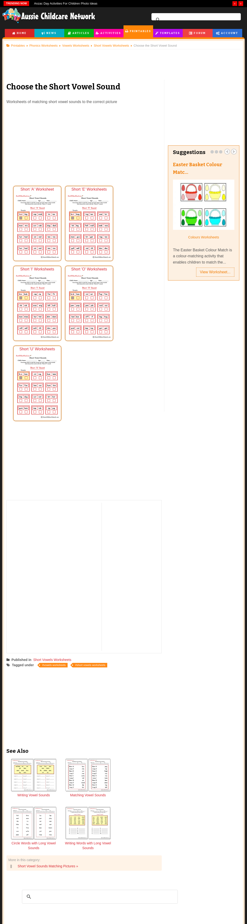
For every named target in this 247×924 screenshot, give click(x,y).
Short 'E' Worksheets (85, 221)
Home (22, 33)
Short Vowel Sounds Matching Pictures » (50, 728)
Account (229, 33)
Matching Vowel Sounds (65, 708)
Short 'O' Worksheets (37, 296)
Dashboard (204, 919)
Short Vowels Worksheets (54, 570)
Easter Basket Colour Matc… (196, 168)
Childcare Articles (28, 919)
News (51, 33)
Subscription (214, 909)
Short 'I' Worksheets (132, 221)
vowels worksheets (57, 575)
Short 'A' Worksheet (37, 221)
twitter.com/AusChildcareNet (89, 879)
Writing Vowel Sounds (27, 708)
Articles (80, 33)
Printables (140, 31)
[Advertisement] (123, 62)
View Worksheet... (213, 272)
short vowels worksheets (93, 575)
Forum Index (160, 919)
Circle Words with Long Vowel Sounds (104, 708)
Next (232, 151)
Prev (225, 151)
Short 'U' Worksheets (85, 296)
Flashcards (69, 919)
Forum (200, 33)
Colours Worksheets (202, 237)
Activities (110, 33)
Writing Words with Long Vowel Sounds (142, 708)
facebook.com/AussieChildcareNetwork (157, 879)
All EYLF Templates (120, 919)
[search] (195, 19)
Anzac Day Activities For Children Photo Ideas (65, 3)
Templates (170, 33)
